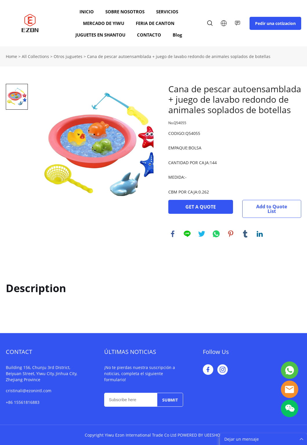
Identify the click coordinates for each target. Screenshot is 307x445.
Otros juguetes (68, 56)
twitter (201, 233)
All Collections (35, 56)
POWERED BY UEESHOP (200, 435)
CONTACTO (149, 35)
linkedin (259, 233)
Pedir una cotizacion (275, 23)
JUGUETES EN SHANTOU (100, 35)
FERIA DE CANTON (155, 23)
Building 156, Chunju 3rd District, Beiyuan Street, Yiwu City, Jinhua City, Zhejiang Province (41, 373)
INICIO (87, 12)
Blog (177, 35)
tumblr (245, 233)
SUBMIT (170, 400)
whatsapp (216, 233)
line (187, 233)
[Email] (130, 400)
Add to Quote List (271, 208)
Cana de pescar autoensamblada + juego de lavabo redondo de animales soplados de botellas (178, 56)
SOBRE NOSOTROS (125, 12)
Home (11, 56)
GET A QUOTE (200, 207)
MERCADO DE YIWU (103, 23)
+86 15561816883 (22, 402)
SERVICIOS (167, 12)
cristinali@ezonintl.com (28, 390)
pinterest (230, 233)
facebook (172, 233)
